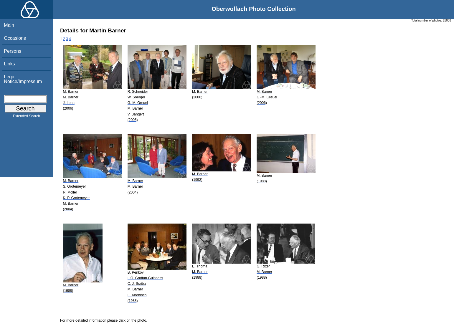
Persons (12, 51)
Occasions (15, 38)
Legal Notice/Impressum (23, 79)
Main (9, 25)
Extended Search (26, 117)
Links (9, 63)
